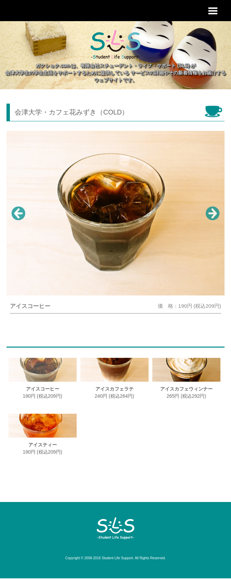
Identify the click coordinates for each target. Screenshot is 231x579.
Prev (18, 213)
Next (212, 213)
